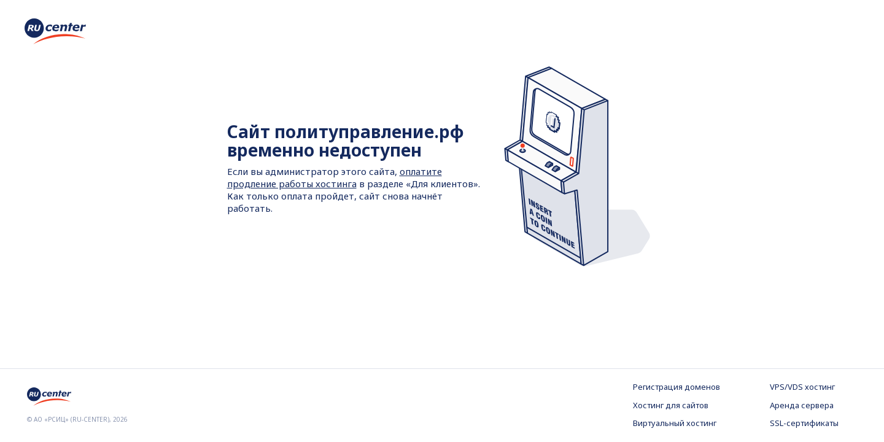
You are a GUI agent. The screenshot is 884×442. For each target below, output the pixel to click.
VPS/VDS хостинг (802, 386)
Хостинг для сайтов (670, 405)
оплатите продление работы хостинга (334, 177)
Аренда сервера (802, 405)
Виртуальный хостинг (674, 422)
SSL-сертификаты (804, 422)
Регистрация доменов (676, 386)
